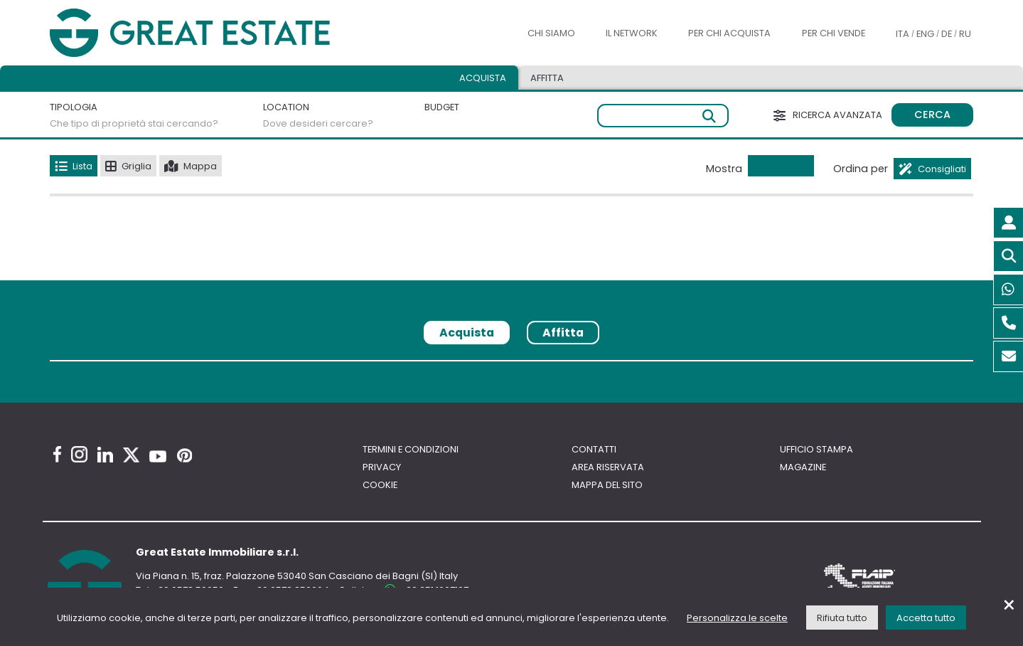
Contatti (594, 449)
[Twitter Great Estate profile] (131, 455)
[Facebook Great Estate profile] (57, 454)
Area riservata (608, 467)
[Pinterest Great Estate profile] (184, 455)
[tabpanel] (511, 366)
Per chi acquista (729, 33)
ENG (925, 34)
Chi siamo (551, 33)
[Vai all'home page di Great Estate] (218, 33)
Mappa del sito (607, 485)
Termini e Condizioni (411, 449)
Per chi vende (833, 33)
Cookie (380, 485)
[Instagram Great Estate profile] (79, 454)
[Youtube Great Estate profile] (158, 456)
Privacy (382, 467)
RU (965, 34)
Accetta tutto (925, 618)
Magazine (803, 467)
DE (946, 34)
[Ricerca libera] (663, 115)
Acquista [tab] (482, 78)
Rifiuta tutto (842, 618)
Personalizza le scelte (737, 618)
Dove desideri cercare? (318, 123)
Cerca (932, 114)
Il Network (632, 33)
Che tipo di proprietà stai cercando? (134, 123)
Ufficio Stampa (816, 449)
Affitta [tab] (547, 78)
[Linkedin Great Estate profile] (105, 454)
